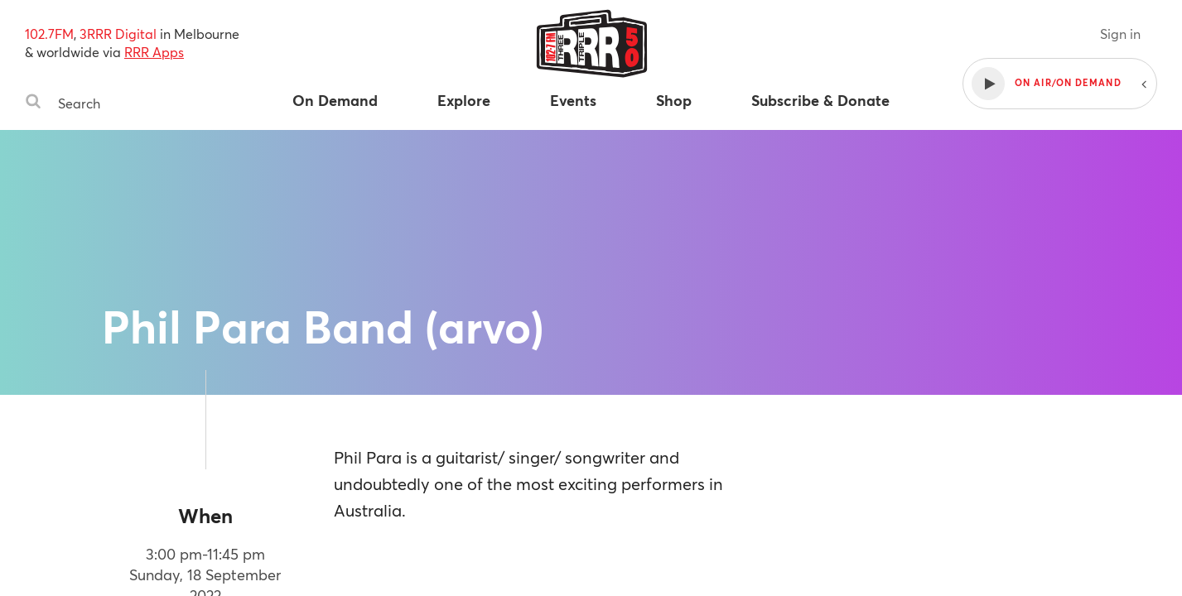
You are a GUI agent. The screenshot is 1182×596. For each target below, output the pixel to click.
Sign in (1120, 33)
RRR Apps (154, 51)
